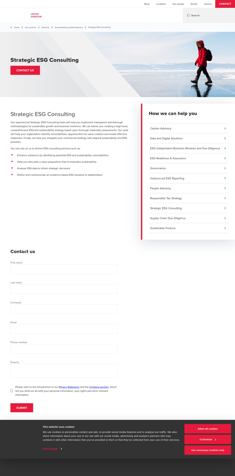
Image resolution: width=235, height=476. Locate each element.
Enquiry (14, 364)
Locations (161, 4)
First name (16, 264)
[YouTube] (130, 437)
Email (13, 324)
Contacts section (98, 388)
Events (194, 4)
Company (15, 304)
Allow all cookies (208, 446)
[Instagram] (140, 437)
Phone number (18, 344)
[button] (225, 4)
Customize (208, 456)
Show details (50, 466)
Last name (16, 284)
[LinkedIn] (121, 437)
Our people (178, 4)
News (147, 4)
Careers (208, 4)
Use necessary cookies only (207, 467)
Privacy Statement (69, 388)
